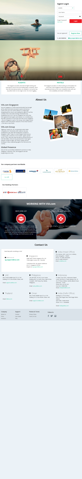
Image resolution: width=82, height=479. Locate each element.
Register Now (75, 33)
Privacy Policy (32, 314)
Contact (17, 314)
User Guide (18, 316)
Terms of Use (32, 316)
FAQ (16, 318)
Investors (3, 318)
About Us (3, 314)
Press (2, 316)
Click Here (59, 22)
